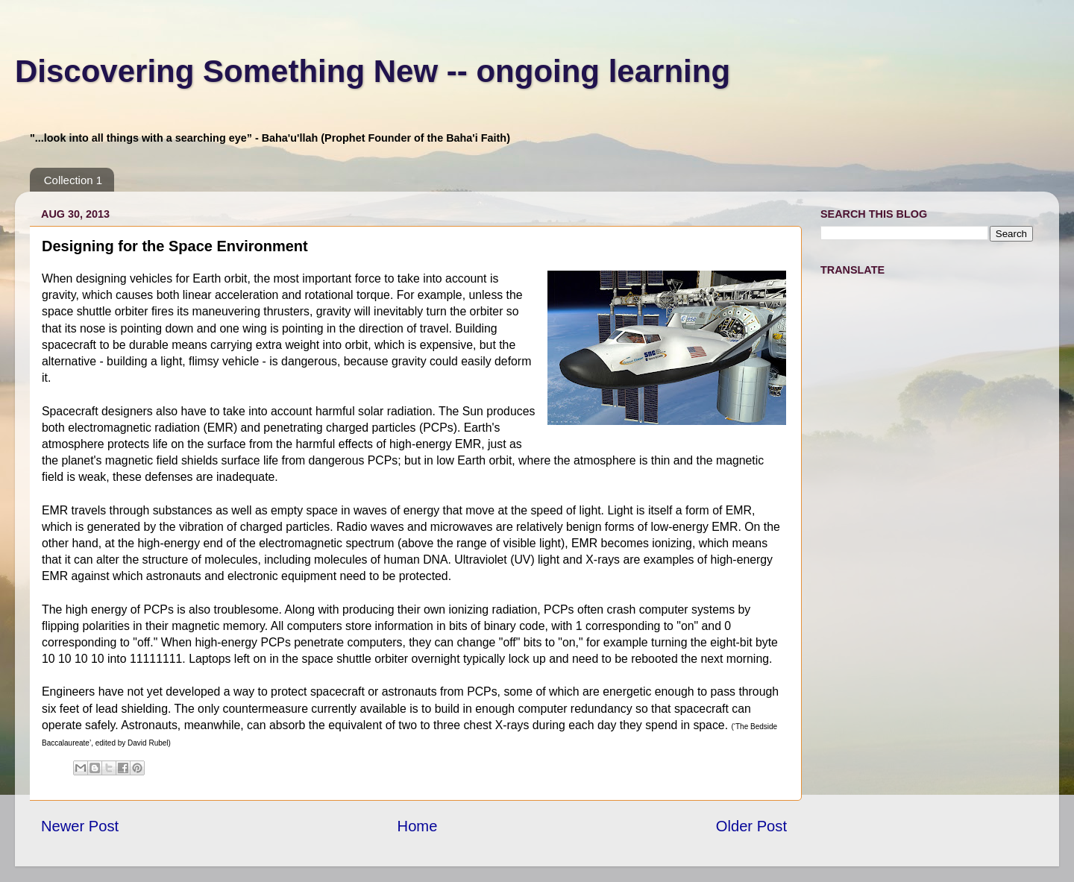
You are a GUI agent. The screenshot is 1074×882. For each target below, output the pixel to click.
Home (418, 826)
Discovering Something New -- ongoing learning (372, 71)
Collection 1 (73, 180)
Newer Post (80, 826)
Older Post (751, 826)
